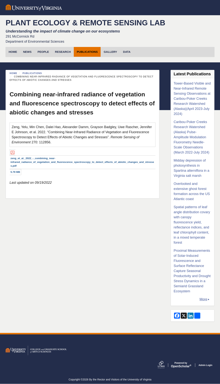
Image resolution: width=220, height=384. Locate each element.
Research (63, 51)
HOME (13, 51)
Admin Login (205, 365)
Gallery (110, 51)
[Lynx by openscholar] (164, 365)
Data (126, 51)
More (203, 299)
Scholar (181, 365)
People (43, 51)
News (27, 51)
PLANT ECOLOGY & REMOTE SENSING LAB (85, 23)
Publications (87, 51)
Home (13, 73)
